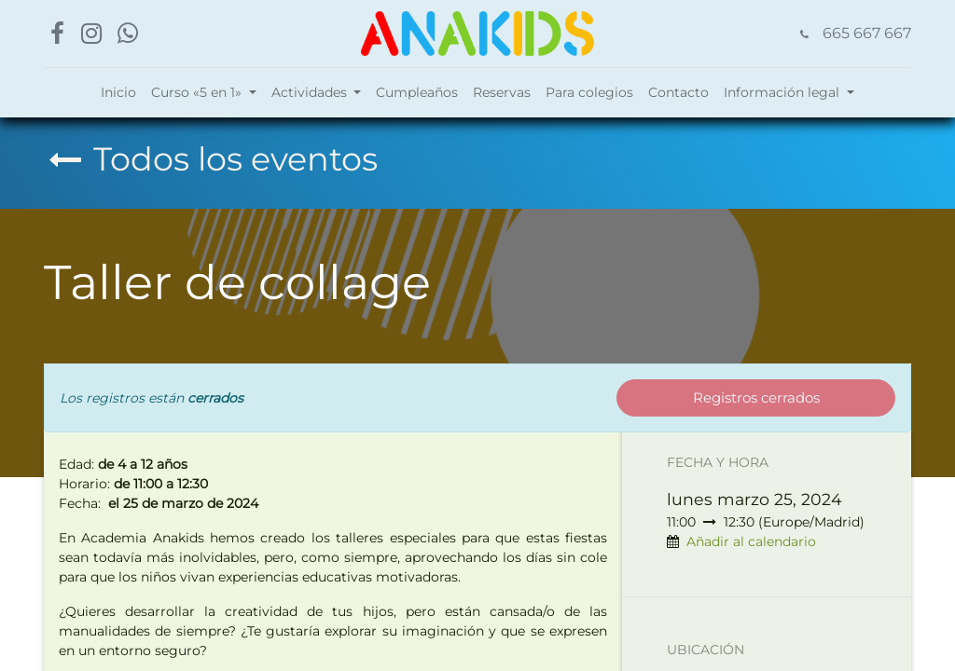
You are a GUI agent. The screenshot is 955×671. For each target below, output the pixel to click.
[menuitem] (118, 92)
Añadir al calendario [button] (751, 541)
